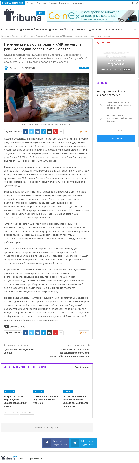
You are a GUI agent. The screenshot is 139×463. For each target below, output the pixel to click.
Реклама (53, 3)
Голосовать (116, 138)
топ (22, 326)
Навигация (76, 3)
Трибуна (78, 29)
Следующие (27, 412)
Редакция (41, 3)
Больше (110, 29)
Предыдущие (11, 412)
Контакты (64, 3)
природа (14, 326)
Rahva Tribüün (58, 29)
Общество (84, 68)
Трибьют (95, 29)
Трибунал (8, 29)
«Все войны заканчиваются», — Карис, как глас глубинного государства (116, 56)
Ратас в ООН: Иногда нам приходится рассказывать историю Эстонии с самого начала (70, 352)
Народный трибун (32, 29)
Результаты (116, 130)
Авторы (30, 3)
